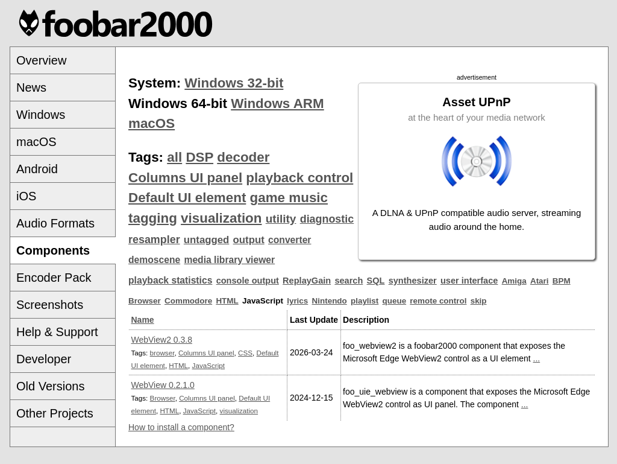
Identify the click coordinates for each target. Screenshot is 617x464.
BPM (562, 280)
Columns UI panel (185, 177)
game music (289, 197)
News (31, 87)
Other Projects (54, 413)
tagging (152, 218)
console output (247, 280)
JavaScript (208, 365)
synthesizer (413, 280)
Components (53, 250)
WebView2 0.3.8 (161, 340)
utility (281, 218)
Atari (539, 280)
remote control (438, 300)
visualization (221, 218)
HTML (227, 300)
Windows (40, 114)
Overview (41, 60)
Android (37, 169)
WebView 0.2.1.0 (163, 385)
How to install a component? (181, 427)
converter (289, 240)
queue (395, 300)
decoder (243, 157)
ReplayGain (307, 280)
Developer (43, 359)
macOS (36, 141)
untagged (207, 240)
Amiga (514, 280)
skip (479, 300)
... (536, 358)
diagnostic (327, 219)
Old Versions (50, 386)
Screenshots (49, 304)
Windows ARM (277, 103)
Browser (144, 300)
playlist (364, 300)
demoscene (154, 260)
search (348, 280)
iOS (26, 196)
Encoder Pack (54, 277)
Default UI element (187, 197)
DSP (199, 157)
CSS (245, 353)
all (174, 157)
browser (162, 353)
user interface (469, 280)
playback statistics (170, 280)
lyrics (297, 300)
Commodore (188, 300)
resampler (154, 240)
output (249, 240)
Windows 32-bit (233, 83)
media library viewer (229, 260)
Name (142, 320)
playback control (299, 177)
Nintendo (329, 300)
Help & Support (57, 331)
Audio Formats (55, 223)
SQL (376, 280)
